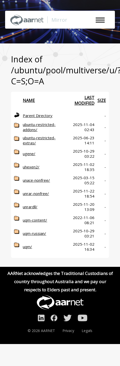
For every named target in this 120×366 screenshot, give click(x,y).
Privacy (68, 330)
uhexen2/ (31, 166)
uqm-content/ (35, 220)
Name (29, 100)
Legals (87, 330)
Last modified (84, 100)
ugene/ (29, 153)
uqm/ (27, 246)
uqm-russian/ (34, 233)
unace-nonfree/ (36, 180)
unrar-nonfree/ (36, 193)
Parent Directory (37, 115)
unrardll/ (30, 206)
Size (101, 100)
